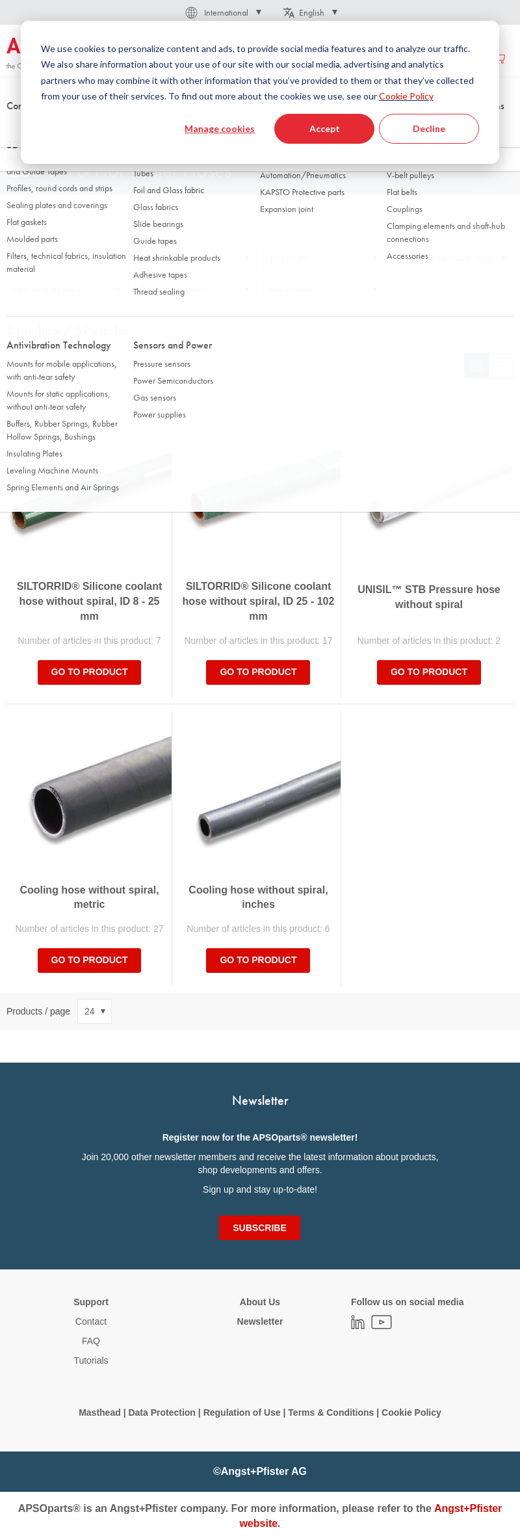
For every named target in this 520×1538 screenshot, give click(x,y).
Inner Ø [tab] (155, 258)
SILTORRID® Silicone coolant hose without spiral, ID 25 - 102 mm (259, 601)
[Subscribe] (259, 1227)
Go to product (89, 672)
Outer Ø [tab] (28, 258)
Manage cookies (220, 128)
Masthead (100, 1412)
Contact (91, 1321)
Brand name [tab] (291, 289)
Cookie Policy (406, 95)
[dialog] (260, 92)
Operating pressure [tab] (47, 289)
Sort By (21, 365)
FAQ (91, 1341)
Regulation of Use (242, 1412)
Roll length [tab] (288, 258)
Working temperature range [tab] (446, 258)
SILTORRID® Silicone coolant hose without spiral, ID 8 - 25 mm (89, 601)
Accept (324, 128)
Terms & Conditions (331, 1412)
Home (16, 129)
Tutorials (90, 1360)
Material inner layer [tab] (175, 289)
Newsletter (260, 1321)
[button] (222, 12)
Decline (429, 128)
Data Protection (161, 1412)
